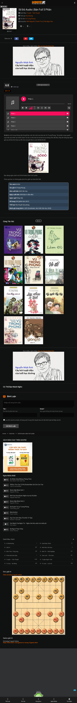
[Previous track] (22, 108)
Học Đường (29, 16)
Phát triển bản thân (11, 555)
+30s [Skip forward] (49, 107)
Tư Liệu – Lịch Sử (47, 563)
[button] (67, 114)
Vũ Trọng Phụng (30, 18)
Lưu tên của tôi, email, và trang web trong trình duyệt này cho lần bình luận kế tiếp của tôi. (33, 420)
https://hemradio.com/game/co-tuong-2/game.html (20, 642)
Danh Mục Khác (46, 543)
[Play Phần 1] (23, 98)
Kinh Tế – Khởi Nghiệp (48, 551)
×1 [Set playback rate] (41, 107)
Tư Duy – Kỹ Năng (11, 563)
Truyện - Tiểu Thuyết (33, 13)
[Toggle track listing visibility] (69, 108)
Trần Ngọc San (48, 21)
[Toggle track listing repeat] (38, 108)
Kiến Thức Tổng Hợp (12, 551)
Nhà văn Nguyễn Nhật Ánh (46, 46)
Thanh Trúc (39, 21)
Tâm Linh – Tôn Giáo (48, 555)
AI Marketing (10, 543)
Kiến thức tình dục (47, 547)
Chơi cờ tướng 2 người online (12, 575)
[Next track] (26, 108)
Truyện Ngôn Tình (47, 559)
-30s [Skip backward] (45, 107)
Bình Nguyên (31, 21)
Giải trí (8, 547)
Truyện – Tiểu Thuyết (12, 559)
